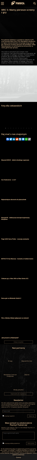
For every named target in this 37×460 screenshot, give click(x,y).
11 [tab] (31, 128)
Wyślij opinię (31, 443)
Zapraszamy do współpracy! (18, 394)
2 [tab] (8, 128)
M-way (10, 356)
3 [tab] (11, 128)
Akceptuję (9, 416)
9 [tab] (26, 128)
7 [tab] (21, 128)
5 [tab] (16, 128)
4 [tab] (13, 128)
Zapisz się (31, 416)
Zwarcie (27, 369)
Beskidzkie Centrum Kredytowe (10, 370)
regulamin (12, 416)
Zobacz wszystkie (18, 342)
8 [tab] (24, 128)
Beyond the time (27, 356)
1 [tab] (5, 128)
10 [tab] (29, 128)
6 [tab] (18, 128)
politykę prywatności (14, 443)
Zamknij (18, 457)
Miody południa (18, 385)
